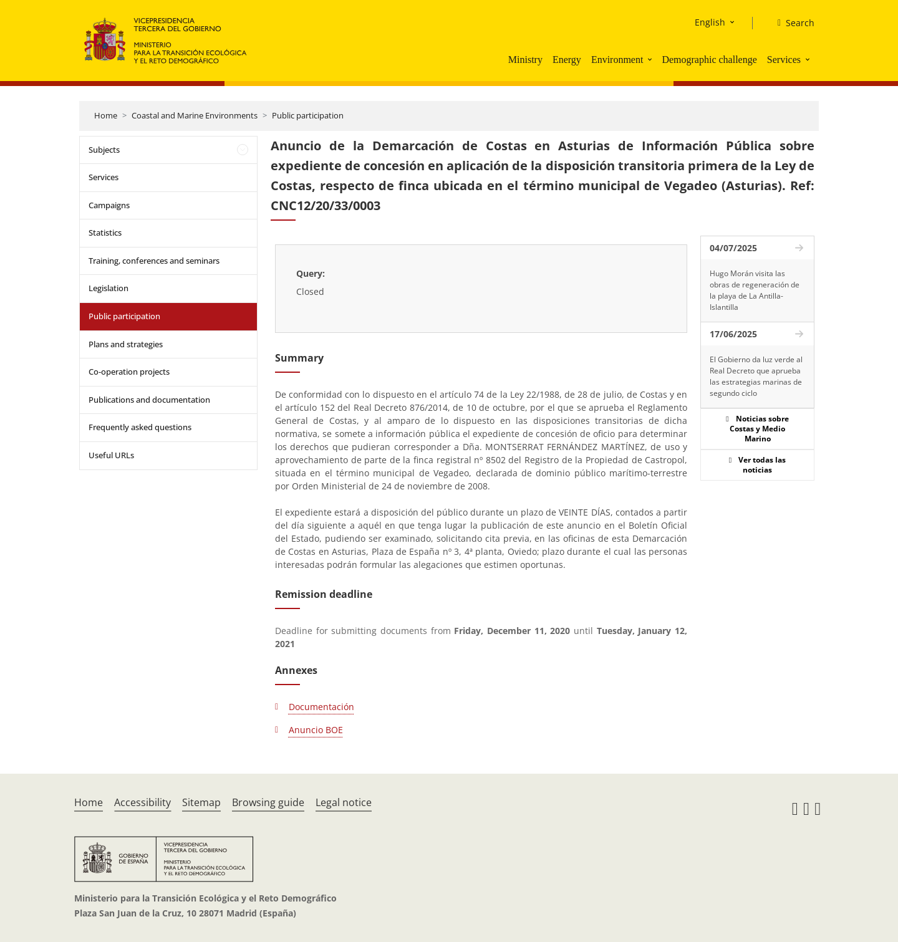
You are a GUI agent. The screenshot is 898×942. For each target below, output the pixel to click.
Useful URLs (111, 455)
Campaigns (109, 205)
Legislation (108, 288)
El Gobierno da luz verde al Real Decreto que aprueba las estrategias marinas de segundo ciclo (756, 376)
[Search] (791, 23)
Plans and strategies (126, 344)
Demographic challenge (709, 59)
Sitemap (201, 802)
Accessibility (142, 802)
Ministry (525, 59)
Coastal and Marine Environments (195, 115)
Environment (617, 59)
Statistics (105, 232)
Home (105, 115)
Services (784, 59)
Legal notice (344, 802)
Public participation (308, 115)
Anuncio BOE (316, 730)
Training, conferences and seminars (154, 260)
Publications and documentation (149, 399)
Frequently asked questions (140, 427)
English (710, 22)
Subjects (104, 149)
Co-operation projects (129, 371)
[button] (651, 59)
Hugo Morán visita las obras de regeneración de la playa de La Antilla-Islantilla (754, 290)
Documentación (321, 707)
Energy (567, 59)
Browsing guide (268, 802)
